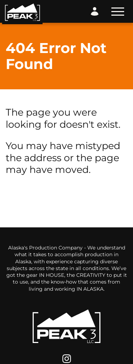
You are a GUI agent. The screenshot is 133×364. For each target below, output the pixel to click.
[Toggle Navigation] (117, 11)
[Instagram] (66, 358)
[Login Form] (94, 11)
